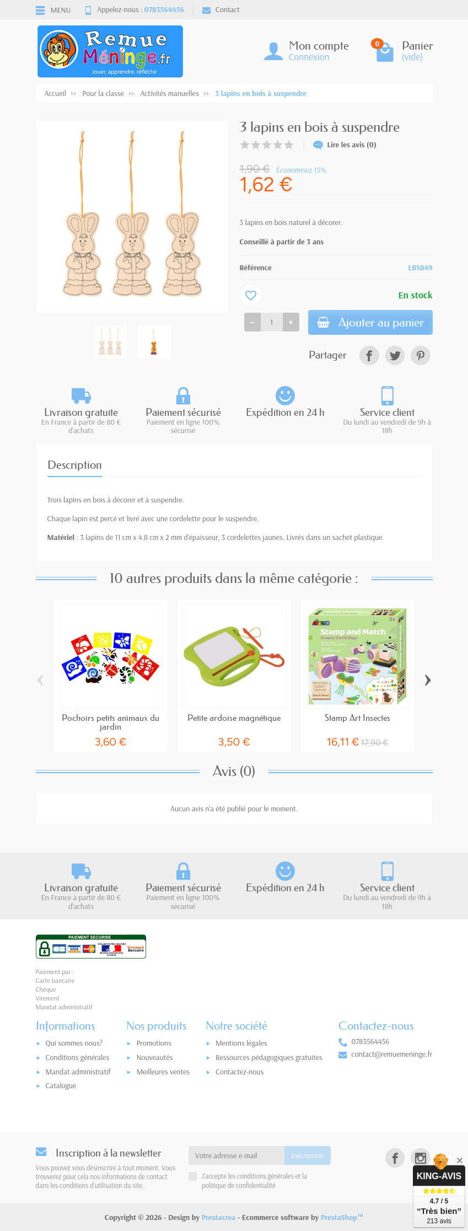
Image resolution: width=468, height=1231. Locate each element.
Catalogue (61, 1085)
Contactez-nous (239, 1072)
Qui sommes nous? (74, 1043)
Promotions (153, 1043)
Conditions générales (78, 1057)
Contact (221, 9)
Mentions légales (241, 1043)
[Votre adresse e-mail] (236, 1155)
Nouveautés (154, 1057)
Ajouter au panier (370, 322)
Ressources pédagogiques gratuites (269, 1057)
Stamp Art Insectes (357, 717)
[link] (369, 355)
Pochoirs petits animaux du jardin (110, 722)
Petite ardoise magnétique (234, 717)
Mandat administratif (78, 1072)
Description (74, 465)
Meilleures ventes (163, 1072)
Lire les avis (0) (345, 144)
